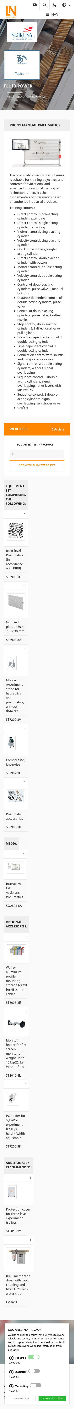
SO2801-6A (14, 906)
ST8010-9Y (13, 1231)
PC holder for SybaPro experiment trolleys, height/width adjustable (15, 1127)
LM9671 (11, 1302)
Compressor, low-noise (15, 762)
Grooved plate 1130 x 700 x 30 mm (15, 626)
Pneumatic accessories (14, 816)
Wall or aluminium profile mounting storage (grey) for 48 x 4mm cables (16, 980)
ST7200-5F (13, 1146)
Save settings (21, 1398)
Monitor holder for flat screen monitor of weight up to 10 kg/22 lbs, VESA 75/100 (16, 1053)
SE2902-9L (13, 773)
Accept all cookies (52, 1398)
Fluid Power (18, 86)
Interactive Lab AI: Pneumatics (14, 890)
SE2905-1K (13, 827)
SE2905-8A (13, 640)
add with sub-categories (37, 465)
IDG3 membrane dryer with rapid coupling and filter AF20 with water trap (18, 1285)
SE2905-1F (13, 577)
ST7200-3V (13, 719)
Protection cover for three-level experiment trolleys (18, 1216)
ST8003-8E (13, 1002)
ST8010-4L (13, 1075)
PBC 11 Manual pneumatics (26, 96)
